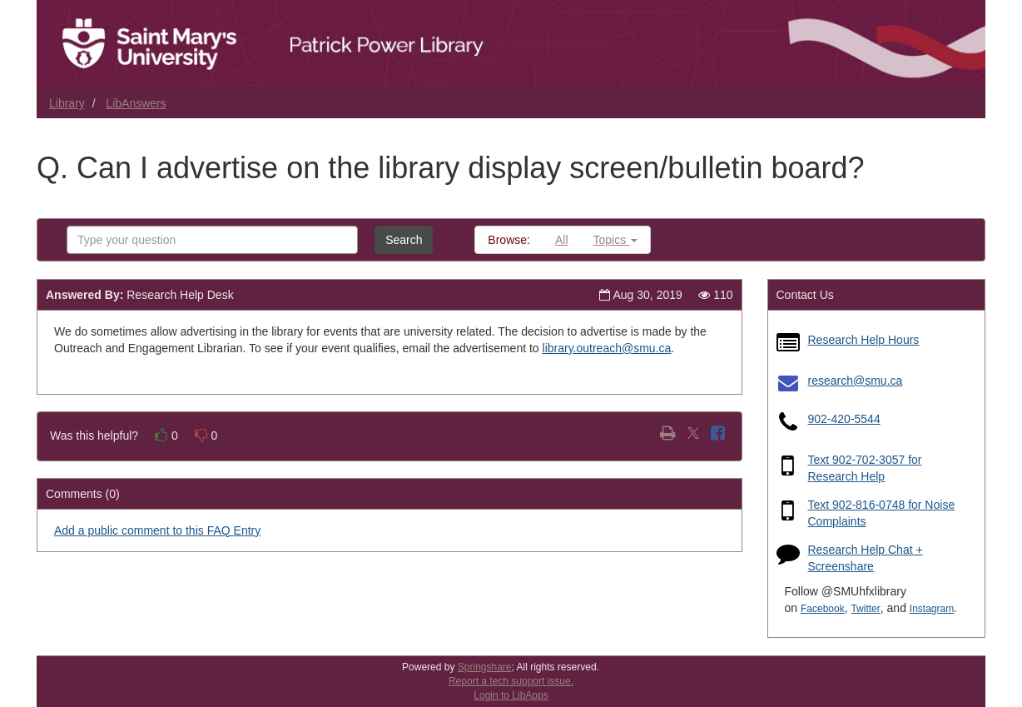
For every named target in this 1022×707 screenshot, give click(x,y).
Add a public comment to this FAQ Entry (157, 530)
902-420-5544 (844, 419)
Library (67, 103)
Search (403, 239)
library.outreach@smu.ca (607, 348)
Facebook (823, 609)
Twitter (865, 609)
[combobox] (212, 240)
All (561, 239)
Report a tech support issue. (511, 681)
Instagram (932, 609)
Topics (615, 239)
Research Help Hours (864, 339)
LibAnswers (136, 103)
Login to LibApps (511, 695)
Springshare (485, 667)
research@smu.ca (855, 380)
